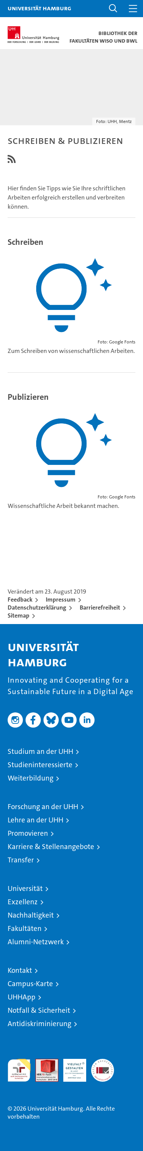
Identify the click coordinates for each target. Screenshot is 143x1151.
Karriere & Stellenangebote (51, 846)
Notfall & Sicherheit (39, 1010)
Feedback (20, 599)
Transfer (21, 860)
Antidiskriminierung (39, 1023)
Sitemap (18, 615)
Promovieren (28, 833)
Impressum (61, 599)
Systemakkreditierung (102, 1063)
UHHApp (21, 997)
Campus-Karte (30, 983)
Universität (25, 888)
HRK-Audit (70, 1067)
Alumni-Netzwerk (36, 942)
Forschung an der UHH (43, 806)
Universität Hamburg (39, 8)
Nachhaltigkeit (31, 915)
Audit (42, 1063)
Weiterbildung (30, 778)
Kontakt (20, 970)
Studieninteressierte (40, 764)
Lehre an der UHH (35, 820)
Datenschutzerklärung (37, 607)
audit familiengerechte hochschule (19, 1070)
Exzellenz (23, 902)
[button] (113, 8)
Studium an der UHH (40, 751)
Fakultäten (25, 928)
